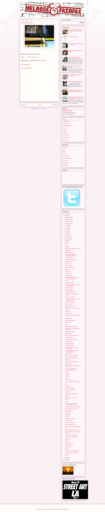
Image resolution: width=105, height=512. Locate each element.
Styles (66, 324)
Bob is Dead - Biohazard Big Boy (76, 81)
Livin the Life (68, 353)
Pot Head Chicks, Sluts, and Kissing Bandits (71, 351)
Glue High (67, 391)
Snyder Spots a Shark (70, 306)
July (66, 227)
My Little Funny (68, 261)
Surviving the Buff (69, 444)
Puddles (67, 416)
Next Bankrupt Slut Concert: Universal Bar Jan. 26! (71, 404)
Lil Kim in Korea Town (70, 422)
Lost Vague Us (65, 123)
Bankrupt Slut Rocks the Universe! (73, 248)
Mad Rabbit (67, 250)
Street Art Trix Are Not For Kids (72, 450)
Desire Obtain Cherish (67, 158)
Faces (66, 280)
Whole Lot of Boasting (70, 418)
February (67, 237)
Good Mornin (68, 313)
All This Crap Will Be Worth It (71, 357)
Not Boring (67, 374)
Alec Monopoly (65, 156)
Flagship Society (69, 341)
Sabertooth (67, 439)
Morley (64, 151)
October (67, 221)
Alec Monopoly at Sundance (71, 361)
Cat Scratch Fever (69, 380)
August (67, 225)
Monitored (67, 246)
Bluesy (66, 401)
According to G (65, 121)
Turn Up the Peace (69, 343)
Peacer (66, 372)
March (66, 235)
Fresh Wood (68, 412)
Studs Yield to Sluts (69, 387)
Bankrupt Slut (65, 146)
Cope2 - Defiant (68, 265)
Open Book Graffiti (69, 282)
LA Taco (64, 130)
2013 (65, 213)
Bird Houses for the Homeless (72, 335)
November (67, 219)
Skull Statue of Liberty (70, 331)
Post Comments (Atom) (42, 108)
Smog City (64, 163)
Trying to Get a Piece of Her (71, 437)
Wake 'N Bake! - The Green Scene (73, 429)
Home (39, 105)
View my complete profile (68, 114)
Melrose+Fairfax (68, 110)
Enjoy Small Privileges (70, 302)
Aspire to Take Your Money (71, 355)
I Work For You (68, 273)
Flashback (67, 240)
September (68, 223)
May (66, 231)
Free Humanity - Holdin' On (71, 408)
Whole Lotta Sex (69, 275)
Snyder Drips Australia (70, 320)
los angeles (28, 57)
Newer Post (24, 105)
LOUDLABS (65, 165)
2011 (65, 457)
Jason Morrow (56, 509)
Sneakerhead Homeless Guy (71, 326)
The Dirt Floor (65, 134)
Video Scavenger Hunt (70, 424)
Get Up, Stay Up (68, 337)
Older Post (55, 105)
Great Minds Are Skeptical (71, 452)
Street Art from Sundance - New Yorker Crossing (72, 299)
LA (24, 57)
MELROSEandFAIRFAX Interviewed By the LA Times (75, 58)
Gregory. (67, 441)
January (67, 239)
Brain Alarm (67, 322)
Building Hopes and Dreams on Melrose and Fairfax (72, 278)
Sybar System (68, 446)
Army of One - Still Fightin (71, 435)
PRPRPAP (67, 414)
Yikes (66, 244)
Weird (66, 399)
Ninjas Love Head (69, 345)
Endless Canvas (66, 137)
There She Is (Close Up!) (70, 339)
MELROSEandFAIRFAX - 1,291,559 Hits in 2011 (71, 255)
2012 (65, 215)
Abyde (66, 242)
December (67, 217)
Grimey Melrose (68, 318)
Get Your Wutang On (69, 297)
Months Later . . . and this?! (71, 397)
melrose (33, 57)
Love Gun (67, 385)
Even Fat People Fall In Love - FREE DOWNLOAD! (72, 369)
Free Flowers (68, 442)
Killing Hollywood (69, 410)
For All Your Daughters (70, 389)
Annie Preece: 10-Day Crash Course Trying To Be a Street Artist (75, 31)
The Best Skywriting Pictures (71, 393)
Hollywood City (68, 333)
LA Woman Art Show (73, 36)
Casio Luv (67, 395)
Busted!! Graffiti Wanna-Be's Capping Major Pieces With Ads (76, 91)
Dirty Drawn (67, 271)
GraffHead (64, 132)
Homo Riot (64, 160)
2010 (65, 459)
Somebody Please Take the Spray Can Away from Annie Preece (76, 98)
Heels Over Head (69, 287)
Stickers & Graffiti (69, 257)
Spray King (67, 359)
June (66, 229)
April (66, 233)
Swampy (67, 269)
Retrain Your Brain (69, 252)
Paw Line (67, 454)
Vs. (65, 383)
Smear (63, 153)
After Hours (67, 263)
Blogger (66, 509)
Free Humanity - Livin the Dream (72, 381)
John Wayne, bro (69, 289)
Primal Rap (67, 311)
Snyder (64, 149)
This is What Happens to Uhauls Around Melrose (72, 285)
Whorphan (67, 376)
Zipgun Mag (65, 139)
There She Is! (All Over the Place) (72, 406)
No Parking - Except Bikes (71, 259)
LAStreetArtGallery (66, 125)
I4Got (66, 378)
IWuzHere (64, 128)
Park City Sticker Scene (70, 291)
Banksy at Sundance (69, 267)
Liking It (67, 448)
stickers (36, 57)
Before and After (68, 304)
